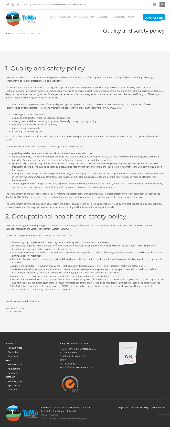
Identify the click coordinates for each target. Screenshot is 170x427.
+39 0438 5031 (60, 4)
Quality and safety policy (65, 411)
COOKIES (85, 407)
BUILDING (10, 343)
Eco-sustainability (140, 407)
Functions (13, 356)
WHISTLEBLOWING (69, 407)
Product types (15, 347)
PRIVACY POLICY (49, 407)
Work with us (158, 407)
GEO (7, 360)
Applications (14, 352)
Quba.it (84, 418)
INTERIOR (10, 377)
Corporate (123, 407)
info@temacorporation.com (80, 367)
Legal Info (46, 411)
